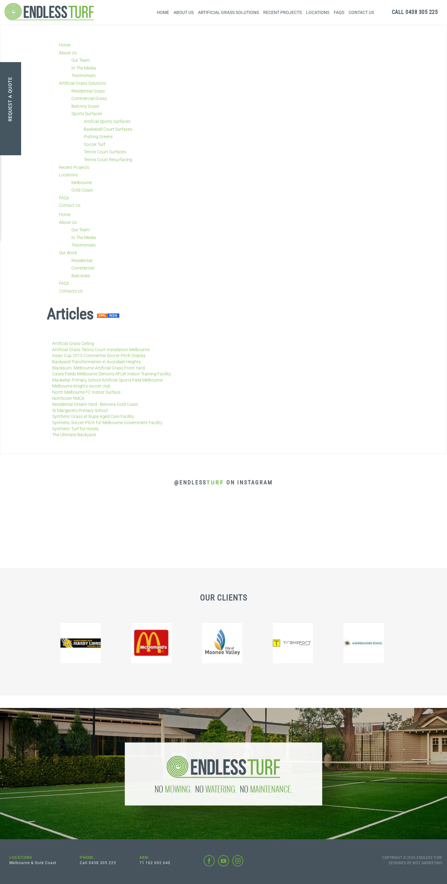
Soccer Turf (95, 144)
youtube (223, 865)
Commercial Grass (89, 98)
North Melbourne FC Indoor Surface (86, 392)
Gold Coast (82, 190)
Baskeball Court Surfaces (108, 129)
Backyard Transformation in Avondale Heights (96, 361)
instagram (237, 865)
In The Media (83, 68)
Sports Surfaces (86, 113)
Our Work (68, 252)
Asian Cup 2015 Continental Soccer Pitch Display (99, 355)
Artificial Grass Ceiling (73, 343)
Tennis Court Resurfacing (108, 159)
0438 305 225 (415, 12)
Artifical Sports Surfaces (107, 121)
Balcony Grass (85, 106)
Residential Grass (88, 90)
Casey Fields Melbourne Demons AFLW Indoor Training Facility (111, 373)
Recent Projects (282, 12)
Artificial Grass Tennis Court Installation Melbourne (101, 349)
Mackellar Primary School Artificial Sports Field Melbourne (107, 380)
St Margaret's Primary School (80, 410)
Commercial (82, 267)
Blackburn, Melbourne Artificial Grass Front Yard (98, 367)
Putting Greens (98, 136)
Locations (317, 12)
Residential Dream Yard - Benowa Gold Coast (95, 404)
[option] (82, 648)
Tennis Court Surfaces (105, 151)
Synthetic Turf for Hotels (75, 428)
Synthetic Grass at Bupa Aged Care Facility (93, 416)
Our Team (80, 60)
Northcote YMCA (68, 398)
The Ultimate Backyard (74, 434)
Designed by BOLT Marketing (415, 867)
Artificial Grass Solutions (228, 12)
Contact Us (361, 12)
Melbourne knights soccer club (81, 385)
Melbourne (81, 182)
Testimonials (83, 75)
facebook (209, 865)
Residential (82, 260)
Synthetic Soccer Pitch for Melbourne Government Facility (107, 422)
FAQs (339, 12)
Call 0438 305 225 (98, 867)
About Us (184, 12)
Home (163, 12)
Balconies (80, 275)
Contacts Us (71, 290)
